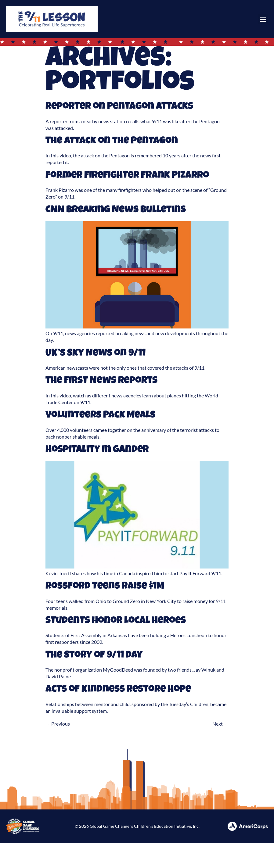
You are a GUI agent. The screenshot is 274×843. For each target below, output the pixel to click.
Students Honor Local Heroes (115, 621)
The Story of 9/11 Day (93, 656)
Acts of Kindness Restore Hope (118, 690)
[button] (263, 19)
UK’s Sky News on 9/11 (95, 354)
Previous (57, 723)
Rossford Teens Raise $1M (104, 587)
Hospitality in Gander (97, 450)
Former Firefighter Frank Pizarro (127, 176)
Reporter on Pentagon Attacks (119, 107)
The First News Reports (101, 381)
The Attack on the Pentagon (111, 141)
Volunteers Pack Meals (100, 416)
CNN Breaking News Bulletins (115, 210)
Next (220, 723)
